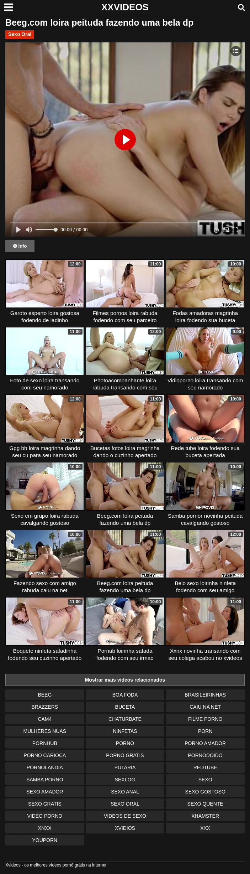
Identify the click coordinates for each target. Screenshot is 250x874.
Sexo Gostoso (205, 792)
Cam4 (45, 719)
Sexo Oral (19, 34)
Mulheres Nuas (45, 731)
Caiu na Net (205, 707)
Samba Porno (44, 779)
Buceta (125, 707)
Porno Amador (205, 743)
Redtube (205, 767)
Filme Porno (205, 719)
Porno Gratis (125, 755)
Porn (205, 731)
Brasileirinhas (205, 695)
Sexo (205, 779)
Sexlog (125, 779)
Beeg (45, 695)
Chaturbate (125, 719)
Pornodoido (205, 755)
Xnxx (45, 828)
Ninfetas (125, 731)
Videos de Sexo (125, 816)
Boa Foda (125, 695)
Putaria (125, 767)
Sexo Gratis (45, 804)
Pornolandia (45, 767)
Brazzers (44, 707)
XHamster (205, 816)
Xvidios (125, 828)
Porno (125, 743)
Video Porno (44, 816)
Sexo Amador (44, 792)
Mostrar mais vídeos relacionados (125, 680)
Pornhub (44, 743)
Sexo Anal (125, 792)
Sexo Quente (205, 804)
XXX (205, 828)
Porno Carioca (44, 755)
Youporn (44, 840)
